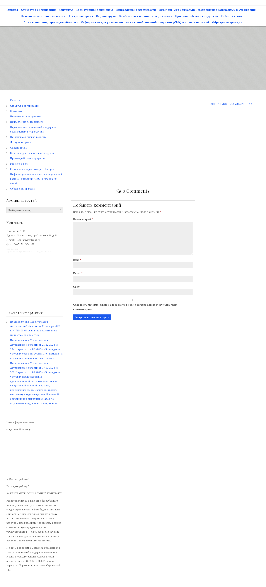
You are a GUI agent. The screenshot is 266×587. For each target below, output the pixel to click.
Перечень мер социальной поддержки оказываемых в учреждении (208, 10)
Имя (77, 260)
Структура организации (38, 10)
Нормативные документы (94, 10)
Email (78, 273)
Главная (12, 10)
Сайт (76, 287)
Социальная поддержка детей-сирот (51, 22)
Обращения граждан (227, 22)
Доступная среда (80, 16)
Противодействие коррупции (196, 16)
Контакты (66, 10)
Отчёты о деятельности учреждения (146, 16)
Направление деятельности (136, 10)
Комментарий (83, 219)
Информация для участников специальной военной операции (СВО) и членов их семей (145, 22)
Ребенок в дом (231, 16)
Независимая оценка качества (43, 16)
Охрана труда (106, 16)
